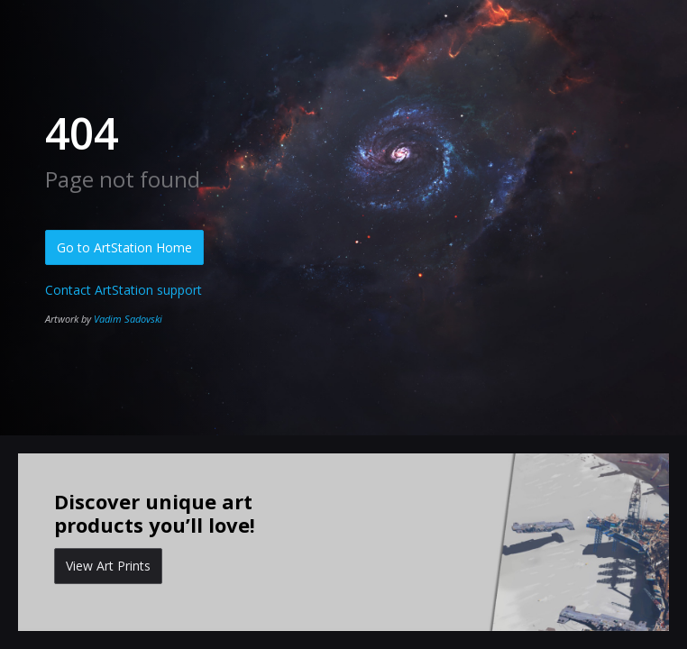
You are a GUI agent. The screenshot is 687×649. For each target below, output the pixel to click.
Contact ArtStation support (123, 289)
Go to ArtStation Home (124, 247)
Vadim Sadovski (128, 318)
